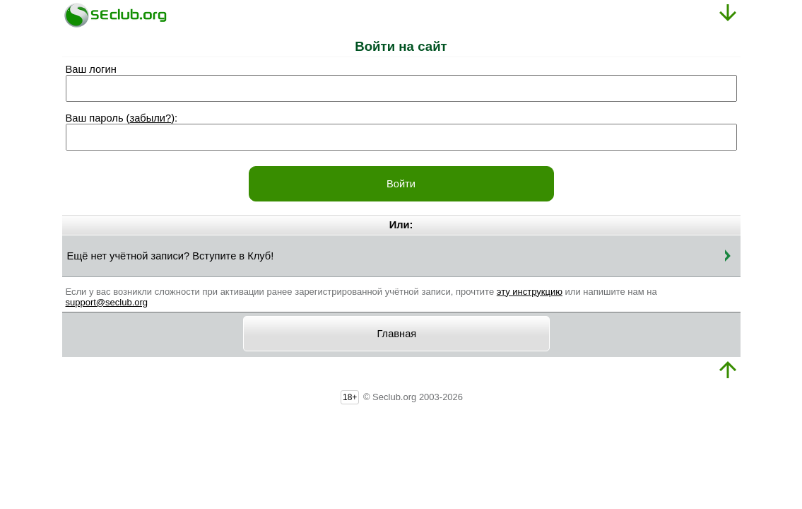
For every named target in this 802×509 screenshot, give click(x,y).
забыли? (150, 118)
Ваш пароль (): (122, 118)
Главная (397, 333)
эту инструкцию (529, 291)
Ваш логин (91, 69)
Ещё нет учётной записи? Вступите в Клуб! (170, 256)
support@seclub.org (107, 302)
